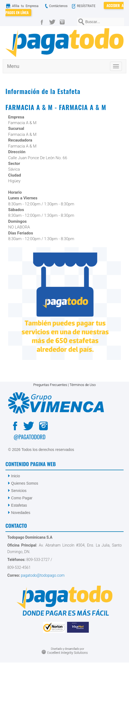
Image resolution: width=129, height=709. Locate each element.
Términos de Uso (83, 385)
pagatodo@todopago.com (42, 575)
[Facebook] (43, 21)
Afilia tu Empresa (23, 6)
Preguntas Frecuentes (50, 385)
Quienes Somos (24, 483)
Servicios (19, 490)
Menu (13, 66)
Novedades (20, 512)
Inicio (15, 476)
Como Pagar (22, 498)
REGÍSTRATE (86, 6)
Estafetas (19, 505)
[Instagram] (63, 21)
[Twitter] (53, 21)
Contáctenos (56, 6)
